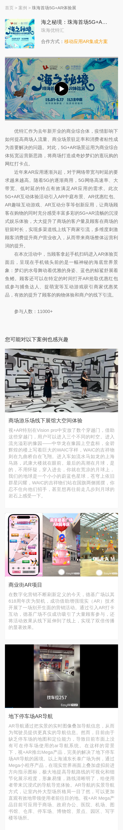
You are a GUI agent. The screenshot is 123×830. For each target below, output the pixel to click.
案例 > (24, 7)
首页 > (11, 7)
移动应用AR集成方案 (86, 41)
